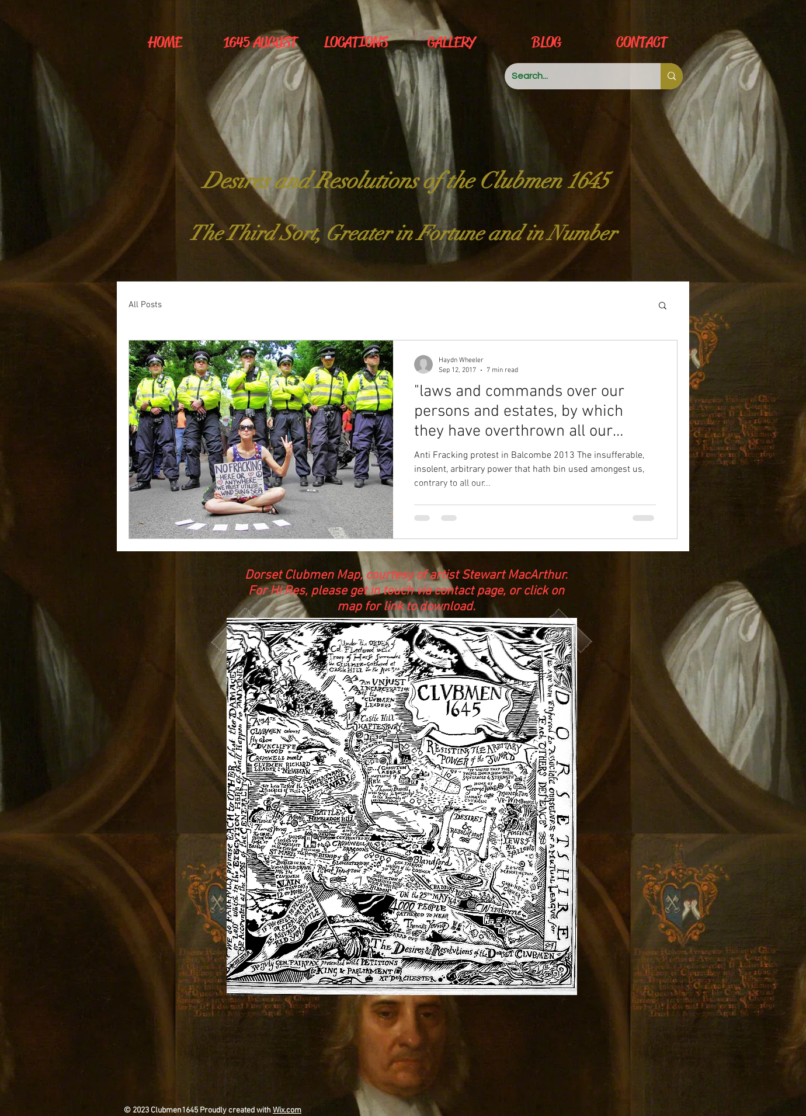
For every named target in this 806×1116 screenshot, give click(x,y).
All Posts (145, 305)
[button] (662, 306)
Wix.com (287, 1110)
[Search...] (574, 76)
